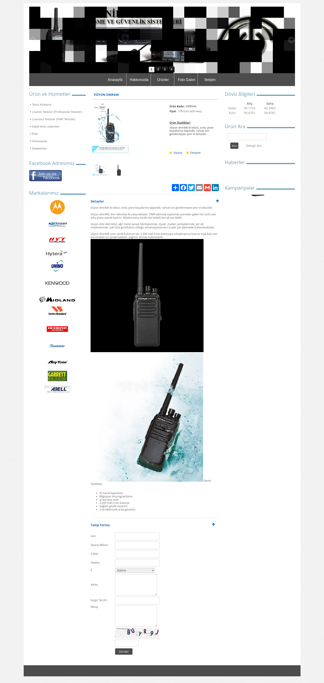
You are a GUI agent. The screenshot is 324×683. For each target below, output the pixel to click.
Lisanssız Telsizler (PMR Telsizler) (54, 119)
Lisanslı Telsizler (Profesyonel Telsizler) (57, 112)
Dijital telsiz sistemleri (46, 126)
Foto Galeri (186, 80)
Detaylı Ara (254, 145)
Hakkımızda (139, 80)
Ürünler (163, 80)
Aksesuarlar (39, 141)
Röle (35, 133)
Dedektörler (39, 148)
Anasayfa (115, 80)
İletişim (209, 80)
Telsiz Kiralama (41, 104)
